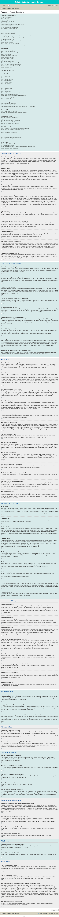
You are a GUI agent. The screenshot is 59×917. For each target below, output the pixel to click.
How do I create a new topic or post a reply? (11, 50)
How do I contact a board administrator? (10, 148)
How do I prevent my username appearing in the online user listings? (16, 35)
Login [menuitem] (57, 5)
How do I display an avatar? (7, 42)
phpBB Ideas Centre (14, 878)
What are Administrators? (6, 88)
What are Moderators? (6, 89)
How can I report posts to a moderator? (10, 62)
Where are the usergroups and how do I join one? (12, 92)
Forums (17, 8)
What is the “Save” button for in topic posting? (11, 64)
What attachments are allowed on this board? (11, 137)
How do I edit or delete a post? (8, 51)
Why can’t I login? (5, 22)
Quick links (5, 5)
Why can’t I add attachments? (7, 59)
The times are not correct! (7, 36)
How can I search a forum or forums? (9, 117)
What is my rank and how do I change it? (10, 43)
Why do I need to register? (7, 17)
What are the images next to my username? (11, 40)
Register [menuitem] (51, 5)
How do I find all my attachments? (8, 138)
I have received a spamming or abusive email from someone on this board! (18, 106)
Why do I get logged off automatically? (9, 27)
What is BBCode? (5, 72)
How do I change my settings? (8, 33)
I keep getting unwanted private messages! (10, 104)
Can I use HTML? (5, 73)
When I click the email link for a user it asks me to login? (13, 45)
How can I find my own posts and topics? (10, 123)
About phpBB (51, 868)
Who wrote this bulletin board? (8, 143)
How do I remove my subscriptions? (9, 132)
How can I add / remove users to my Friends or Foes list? (14, 112)
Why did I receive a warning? (7, 61)
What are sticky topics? (6, 80)
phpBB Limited (42, 866)
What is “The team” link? (6, 98)
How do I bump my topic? (6, 67)
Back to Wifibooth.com (8, 8)
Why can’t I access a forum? (7, 58)
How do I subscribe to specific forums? (9, 131)
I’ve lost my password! (6, 25)
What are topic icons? (6, 83)
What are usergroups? (6, 91)
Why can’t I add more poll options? (9, 55)
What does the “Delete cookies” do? (9, 28)
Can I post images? (5, 76)
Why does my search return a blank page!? (11, 120)
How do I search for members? (8, 121)
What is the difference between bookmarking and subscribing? (15, 128)
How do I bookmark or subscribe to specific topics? (12, 129)
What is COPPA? (5, 18)
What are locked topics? (6, 82)
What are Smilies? (5, 75)
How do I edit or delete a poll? (8, 57)
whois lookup (51, 887)
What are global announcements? (8, 77)
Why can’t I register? (5, 20)
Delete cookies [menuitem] (42, 913)
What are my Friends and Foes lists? (9, 111)
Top (3, 164)
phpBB (39, 312)
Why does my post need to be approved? (10, 65)
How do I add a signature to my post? (9, 52)
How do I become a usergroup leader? (9, 94)
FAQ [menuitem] (11, 5)
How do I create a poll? (6, 54)
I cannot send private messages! (8, 103)
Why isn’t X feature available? (7, 145)
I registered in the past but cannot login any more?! (12, 24)
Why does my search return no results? (10, 119)
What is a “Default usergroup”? (8, 97)
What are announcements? (7, 79)
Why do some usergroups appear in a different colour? (13, 95)
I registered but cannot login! (7, 21)
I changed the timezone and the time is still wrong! (12, 37)
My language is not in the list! (7, 39)
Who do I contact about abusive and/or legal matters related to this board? (18, 146)
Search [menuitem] (57, 8)
